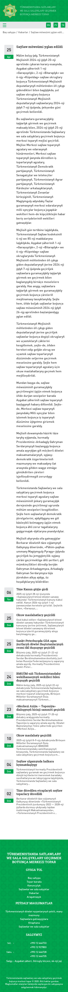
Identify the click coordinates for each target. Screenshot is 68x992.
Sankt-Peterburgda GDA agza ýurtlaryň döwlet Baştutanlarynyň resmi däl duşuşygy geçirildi (39, 644)
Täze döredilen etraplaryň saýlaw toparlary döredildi (39, 792)
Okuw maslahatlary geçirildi (35, 615)
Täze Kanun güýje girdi (32, 589)
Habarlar (23, 32)
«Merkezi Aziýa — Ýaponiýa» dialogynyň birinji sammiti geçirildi (40, 707)
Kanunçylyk (34, 885)
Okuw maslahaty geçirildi (33, 735)
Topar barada (34, 881)
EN (48, 25)
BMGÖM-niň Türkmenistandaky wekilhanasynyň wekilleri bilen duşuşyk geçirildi (38, 677)
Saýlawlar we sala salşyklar (34, 889)
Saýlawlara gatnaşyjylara (34, 918)
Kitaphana (34, 922)
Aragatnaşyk (34, 896)
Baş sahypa (9, 32)
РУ (55, 25)
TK (63, 25)
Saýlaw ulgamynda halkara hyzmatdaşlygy (35, 763)
